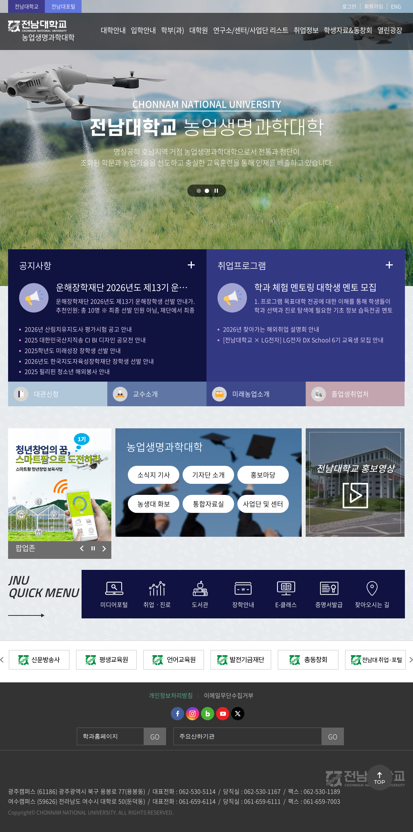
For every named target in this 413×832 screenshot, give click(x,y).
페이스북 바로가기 (177, 713)
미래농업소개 (251, 394)
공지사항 (35, 265)
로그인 (349, 6)
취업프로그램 (242, 265)
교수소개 (145, 394)
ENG (396, 6)
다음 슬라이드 (103, 548)
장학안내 (243, 603)
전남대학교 (27, 6)
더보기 (191, 265)
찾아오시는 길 (372, 603)
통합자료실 (208, 504)
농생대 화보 (153, 504)
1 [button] (199, 191)
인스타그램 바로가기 (192, 713)
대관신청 (46, 394)
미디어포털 (114, 603)
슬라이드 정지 (216, 190)
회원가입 (373, 6)
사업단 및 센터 (263, 504)
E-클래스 (286, 603)
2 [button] (207, 191)
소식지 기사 (153, 475)
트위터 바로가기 (237, 713)
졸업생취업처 (350, 394)
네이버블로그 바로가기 (207, 713)
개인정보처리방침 (171, 695)
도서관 (200, 603)
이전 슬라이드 (81, 548)
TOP (379, 782)
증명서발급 (329, 603)
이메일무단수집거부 (229, 695)
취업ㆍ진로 (157, 603)
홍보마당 (263, 475)
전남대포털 (63, 6)
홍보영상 (355, 468)
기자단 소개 (208, 475)
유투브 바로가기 (222, 713)
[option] (59, 484)
